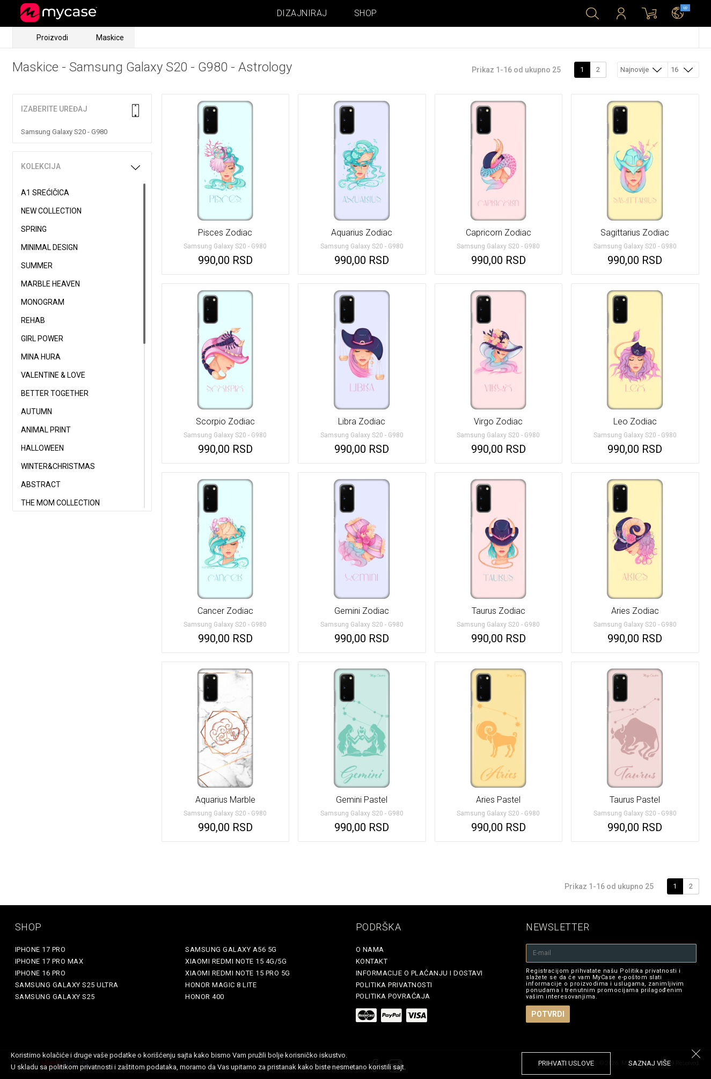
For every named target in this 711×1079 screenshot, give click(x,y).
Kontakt (372, 961)
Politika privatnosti (394, 985)
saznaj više (649, 1063)
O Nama (370, 949)
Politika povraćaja (393, 996)
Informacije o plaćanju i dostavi (419, 973)
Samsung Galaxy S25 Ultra (67, 985)
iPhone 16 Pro (40, 973)
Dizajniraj (302, 13)
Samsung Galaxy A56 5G (231, 949)
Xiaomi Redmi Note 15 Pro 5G (237, 973)
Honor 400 (204, 997)
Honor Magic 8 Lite (220, 985)
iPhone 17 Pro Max (49, 961)
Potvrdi (548, 1014)
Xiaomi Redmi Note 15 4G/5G (236, 961)
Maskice (110, 37)
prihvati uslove (566, 1063)
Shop (365, 13)
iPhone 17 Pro (40, 949)
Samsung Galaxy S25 (55, 997)
